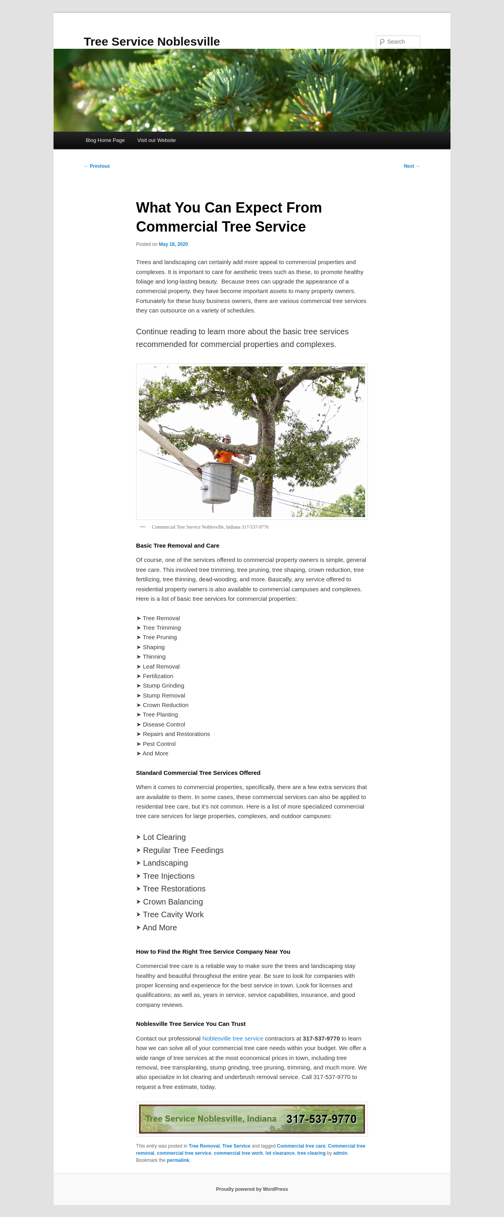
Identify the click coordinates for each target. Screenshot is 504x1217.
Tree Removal (204, 1146)
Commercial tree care (301, 1146)
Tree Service (236, 1146)
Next (412, 166)
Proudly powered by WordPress (252, 1189)
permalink (178, 1160)
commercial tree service (184, 1153)
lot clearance (279, 1153)
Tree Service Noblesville (152, 41)
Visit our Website (156, 140)
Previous (97, 166)
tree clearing (311, 1153)
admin (340, 1153)
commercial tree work (238, 1153)
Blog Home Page (105, 140)
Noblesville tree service (233, 1038)
